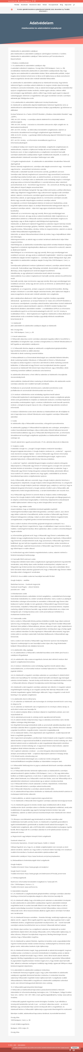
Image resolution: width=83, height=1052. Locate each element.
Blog (61, 4)
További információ (65, 1047)
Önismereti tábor (35, 4)
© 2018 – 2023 (12, 1045)
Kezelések (24, 4)
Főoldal (16, 4)
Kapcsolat (68, 4)
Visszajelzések (53, 4)
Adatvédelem (21, 1045)
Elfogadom (74, 1047)
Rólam (45, 4)
